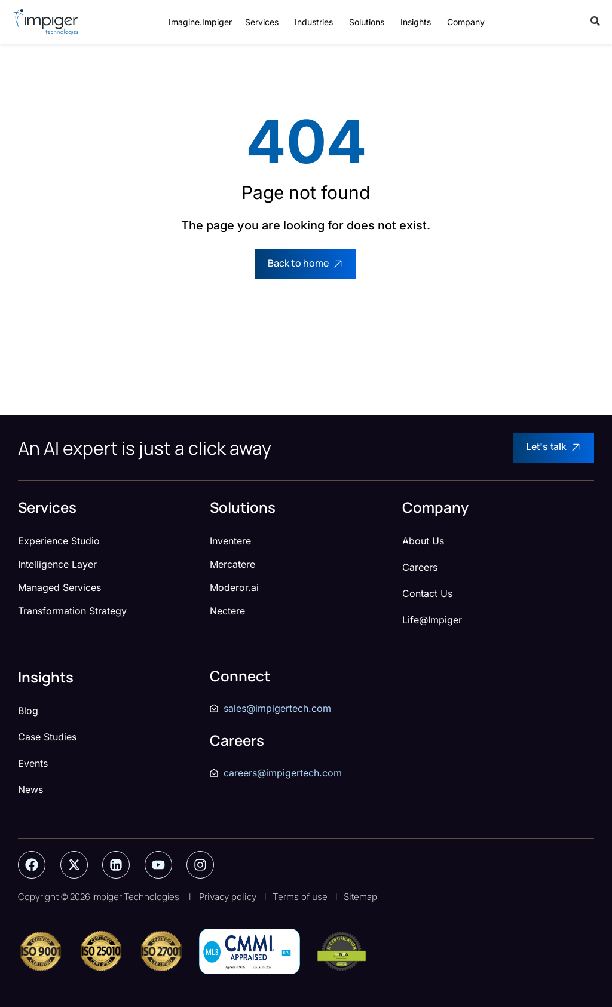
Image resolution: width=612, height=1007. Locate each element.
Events (33, 763)
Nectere (227, 611)
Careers (419, 567)
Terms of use (300, 896)
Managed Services (59, 587)
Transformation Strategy (72, 611)
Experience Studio (59, 541)
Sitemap (360, 896)
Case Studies (47, 737)
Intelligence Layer (57, 564)
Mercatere (232, 564)
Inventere (230, 541)
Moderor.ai (234, 587)
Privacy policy (227, 896)
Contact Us (427, 593)
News (30, 789)
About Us (423, 541)
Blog (28, 711)
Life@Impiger (432, 620)
